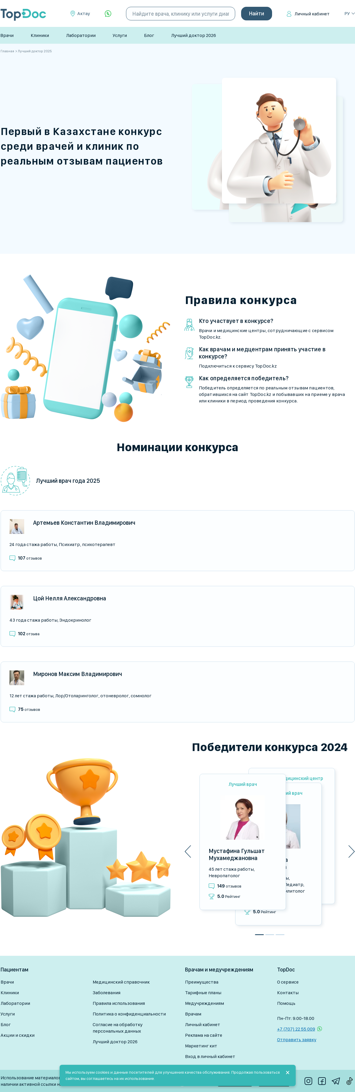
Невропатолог (224, 875)
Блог (149, 35)
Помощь (286, 1003)
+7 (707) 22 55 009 (296, 1029)
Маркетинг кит (201, 1046)
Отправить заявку (296, 1039)
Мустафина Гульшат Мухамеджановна (237, 854)
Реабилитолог (289, 891)
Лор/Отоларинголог (76, 695)
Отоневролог (114, 695)
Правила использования (119, 1003)
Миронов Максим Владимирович (77, 673)
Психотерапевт (98, 544)
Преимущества (201, 982)
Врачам (193, 1014)
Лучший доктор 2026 (193, 35)
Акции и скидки (18, 1035)
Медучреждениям (204, 1003)
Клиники (40, 35)
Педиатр (293, 884)
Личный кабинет (312, 14)
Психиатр (69, 544)
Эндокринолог (75, 620)
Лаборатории (81, 35)
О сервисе (288, 982)
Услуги (120, 35)
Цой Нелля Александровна (69, 598)
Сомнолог (141, 695)
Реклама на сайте (203, 1035)
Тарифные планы (203, 992)
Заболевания (106, 992)
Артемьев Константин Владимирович (84, 522)
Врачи (7, 35)
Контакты (288, 992)
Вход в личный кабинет (210, 1056)
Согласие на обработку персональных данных (118, 1028)
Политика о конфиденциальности (129, 1014)
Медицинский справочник (121, 982)
